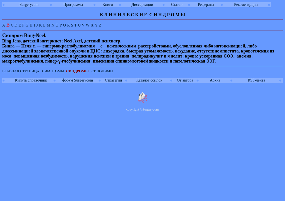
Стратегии (113, 80)
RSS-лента (256, 80)
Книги (107, 5)
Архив (215, 80)
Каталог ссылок (149, 80)
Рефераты (206, 5)
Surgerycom (28, 5)
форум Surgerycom (77, 80)
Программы (73, 5)
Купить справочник (31, 80)
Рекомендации (246, 5)
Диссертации (142, 5)
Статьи (177, 5)
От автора (185, 80)
